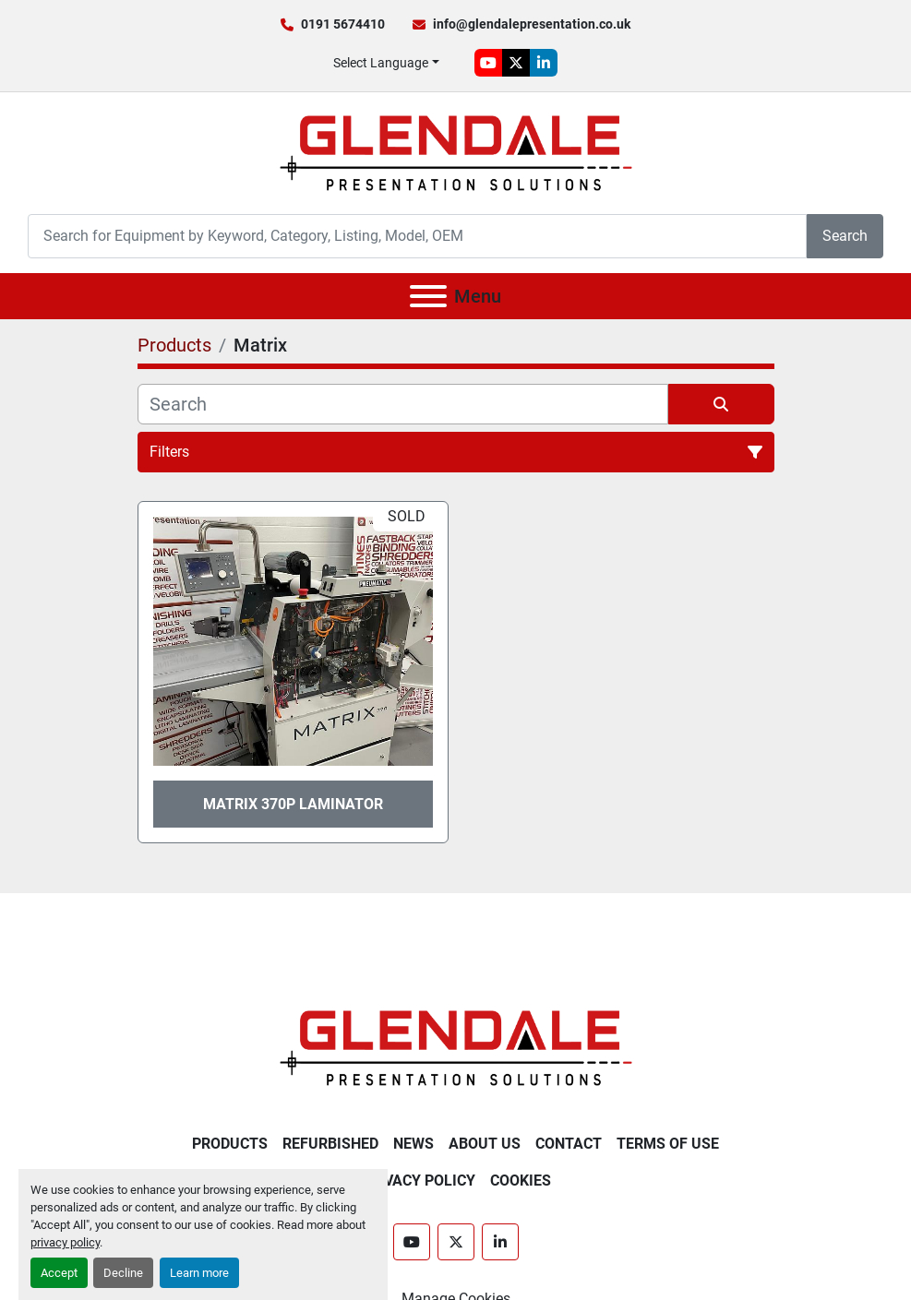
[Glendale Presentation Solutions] (456, 1047)
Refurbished (330, 1143)
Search (845, 235)
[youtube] (488, 63)
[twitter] (516, 63)
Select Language (380, 62)
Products (230, 1143)
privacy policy (65, 1242)
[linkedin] (543, 63)
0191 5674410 (343, 24)
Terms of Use (668, 1143)
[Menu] (428, 296)
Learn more (199, 1273)
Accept (59, 1273)
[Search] (417, 235)
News (413, 1143)
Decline (123, 1273)
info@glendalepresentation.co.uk (531, 24)
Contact (568, 1143)
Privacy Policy (418, 1180)
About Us (485, 1143)
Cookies (520, 1180)
